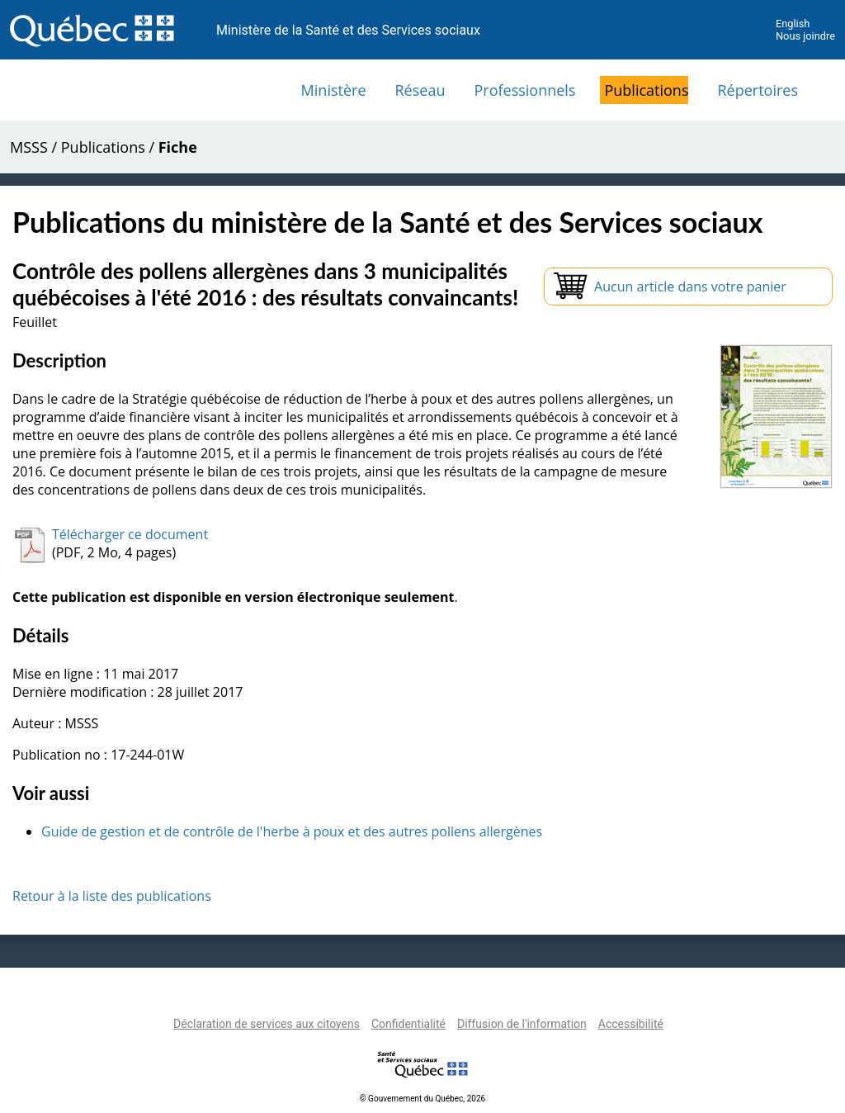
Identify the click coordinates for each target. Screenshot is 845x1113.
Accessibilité (630, 1023)
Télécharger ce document (130, 534)
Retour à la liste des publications (111, 896)
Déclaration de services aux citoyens (266, 1023)
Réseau (420, 90)
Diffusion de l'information (522, 1023)
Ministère (333, 90)
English (793, 23)
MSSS (29, 147)
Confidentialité (408, 1023)
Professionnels (524, 90)
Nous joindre (805, 36)
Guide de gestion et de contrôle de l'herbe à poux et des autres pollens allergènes (291, 831)
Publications (646, 90)
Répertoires (757, 90)
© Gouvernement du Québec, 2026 (422, 1098)
